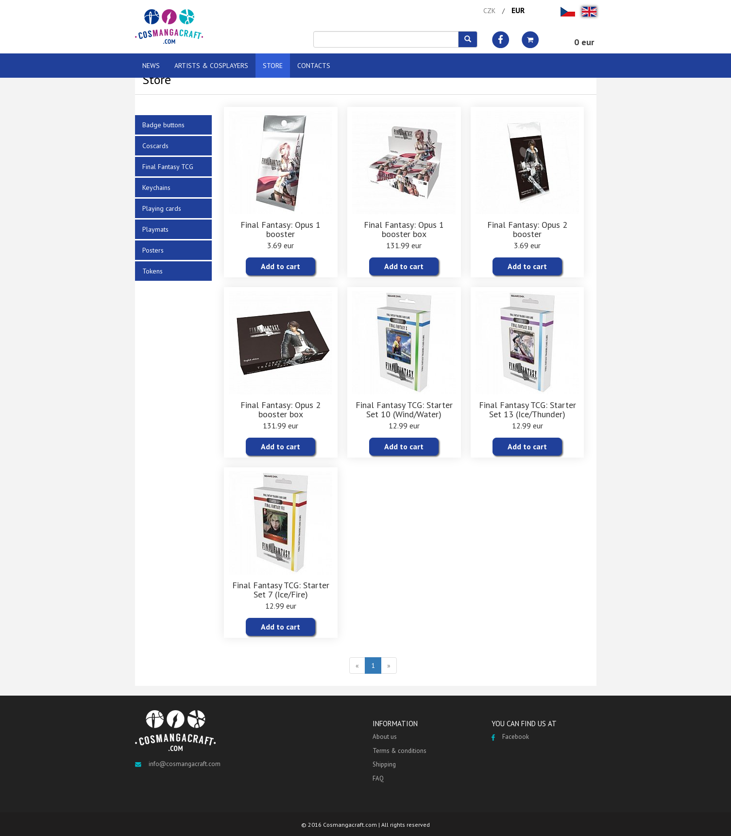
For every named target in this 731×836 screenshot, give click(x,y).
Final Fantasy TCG (167, 166)
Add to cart (280, 266)
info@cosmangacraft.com (178, 764)
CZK (489, 10)
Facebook (510, 737)
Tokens (152, 271)
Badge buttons (163, 124)
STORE (273, 65)
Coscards (155, 145)
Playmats (155, 229)
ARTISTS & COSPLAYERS (211, 65)
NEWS (151, 65)
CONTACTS (313, 65)
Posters (153, 250)
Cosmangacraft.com (350, 824)
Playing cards (161, 208)
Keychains (156, 187)
